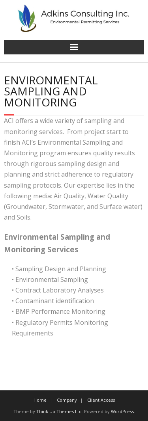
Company (67, 400)
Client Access (101, 400)
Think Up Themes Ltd (59, 411)
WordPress (122, 411)
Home (40, 400)
